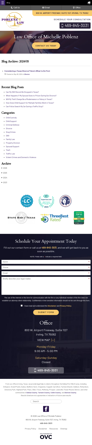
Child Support (11, 121)
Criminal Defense (12, 125)
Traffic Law (10, 153)
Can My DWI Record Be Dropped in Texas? (22, 92)
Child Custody (11, 117)
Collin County (56, 392)
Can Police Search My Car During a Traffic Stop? (24, 106)
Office (76, 8)
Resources (53, 428)
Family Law (10, 139)
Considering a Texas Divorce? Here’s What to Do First (27, 71)
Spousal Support (12, 146)
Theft (8, 150)
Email (46, 8)
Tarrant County (44, 392)
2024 (4, 177)
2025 (4, 172)
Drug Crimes (11, 132)
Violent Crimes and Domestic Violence (21, 157)
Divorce (26, 74)
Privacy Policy (65, 306)
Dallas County (31, 392)
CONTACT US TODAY (46, 45)
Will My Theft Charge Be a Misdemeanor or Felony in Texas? (29, 99)
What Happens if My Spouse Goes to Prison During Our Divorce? (31, 95)
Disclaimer (52, 306)
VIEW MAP (46, 340)
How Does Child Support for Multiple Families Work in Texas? (30, 103)
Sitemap (63, 428)
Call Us (15, 8)
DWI (7, 135)
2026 (4, 168)
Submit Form (46, 312)
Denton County (70, 392)
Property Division (13, 143)
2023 (4, 182)
